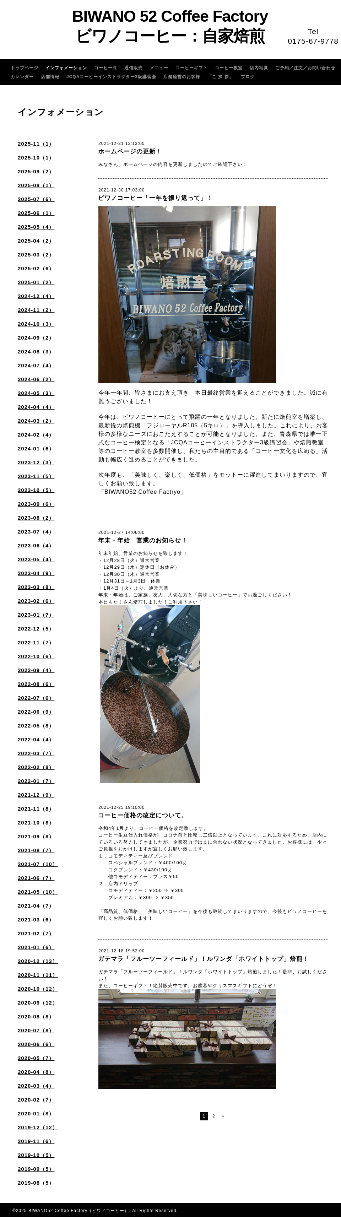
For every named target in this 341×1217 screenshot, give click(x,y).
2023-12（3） (36, 462)
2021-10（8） (36, 823)
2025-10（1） (36, 158)
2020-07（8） (36, 1030)
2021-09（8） (36, 836)
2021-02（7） (36, 933)
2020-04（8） (36, 1072)
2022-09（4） (36, 670)
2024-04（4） (36, 407)
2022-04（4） (36, 739)
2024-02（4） (36, 435)
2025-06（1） (36, 213)
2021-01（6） (36, 947)
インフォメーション (66, 67)
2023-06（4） (36, 545)
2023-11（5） (36, 476)
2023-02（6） (36, 601)
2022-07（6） (36, 698)
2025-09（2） (36, 171)
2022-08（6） (36, 684)
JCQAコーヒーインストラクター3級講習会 (111, 76)
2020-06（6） (36, 1044)
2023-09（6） (36, 504)
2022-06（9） (36, 712)
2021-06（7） (36, 878)
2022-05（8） (36, 726)
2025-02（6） (36, 268)
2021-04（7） (36, 906)
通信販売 (133, 67)
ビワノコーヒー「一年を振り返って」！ (155, 198)
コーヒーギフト (191, 67)
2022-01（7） (36, 781)
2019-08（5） (36, 1183)
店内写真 (259, 67)
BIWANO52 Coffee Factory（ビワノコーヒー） (78, 1210)
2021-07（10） (38, 864)
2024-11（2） (36, 310)
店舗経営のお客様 (181, 76)
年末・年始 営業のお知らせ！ (143, 540)
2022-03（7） (36, 753)
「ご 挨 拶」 (220, 76)
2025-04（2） (36, 241)
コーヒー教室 (229, 67)
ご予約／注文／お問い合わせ (305, 67)
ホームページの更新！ (130, 151)
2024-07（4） (36, 365)
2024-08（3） (36, 351)
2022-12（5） (36, 629)
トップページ (24, 67)
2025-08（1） (36, 185)
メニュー (159, 67)
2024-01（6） (36, 448)
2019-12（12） (38, 1127)
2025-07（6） (36, 199)
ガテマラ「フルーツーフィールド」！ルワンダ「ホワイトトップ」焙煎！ (203, 959)
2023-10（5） (36, 490)
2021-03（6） (36, 919)
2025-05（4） (36, 227)
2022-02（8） (36, 767)
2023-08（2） (36, 518)
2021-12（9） (36, 795)
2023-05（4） (36, 559)
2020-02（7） (36, 1100)
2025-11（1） (36, 144)
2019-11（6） (36, 1141)
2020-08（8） (36, 1016)
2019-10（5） (36, 1155)
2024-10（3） (36, 324)
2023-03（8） (36, 587)
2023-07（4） (36, 532)
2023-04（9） (36, 573)
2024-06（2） (36, 379)
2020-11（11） (38, 975)
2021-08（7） (36, 850)
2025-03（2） (36, 254)
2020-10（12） (38, 989)
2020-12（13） (38, 961)
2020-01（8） (36, 1113)
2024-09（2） (36, 338)
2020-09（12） (38, 1003)
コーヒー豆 (105, 67)
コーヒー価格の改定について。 (143, 815)
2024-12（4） (36, 296)
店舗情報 (50, 76)
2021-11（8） (36, 809)
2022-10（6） (36, 656)
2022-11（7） (36, 642)
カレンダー (22, 76)
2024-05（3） (36, 393)
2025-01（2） (36, 282)
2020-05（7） (36, 1058)
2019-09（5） (36, 1169)
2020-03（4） (36, 1086)
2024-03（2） (36, 421)
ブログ (248, 76)
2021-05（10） (38, 892)
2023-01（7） (36, 615)
